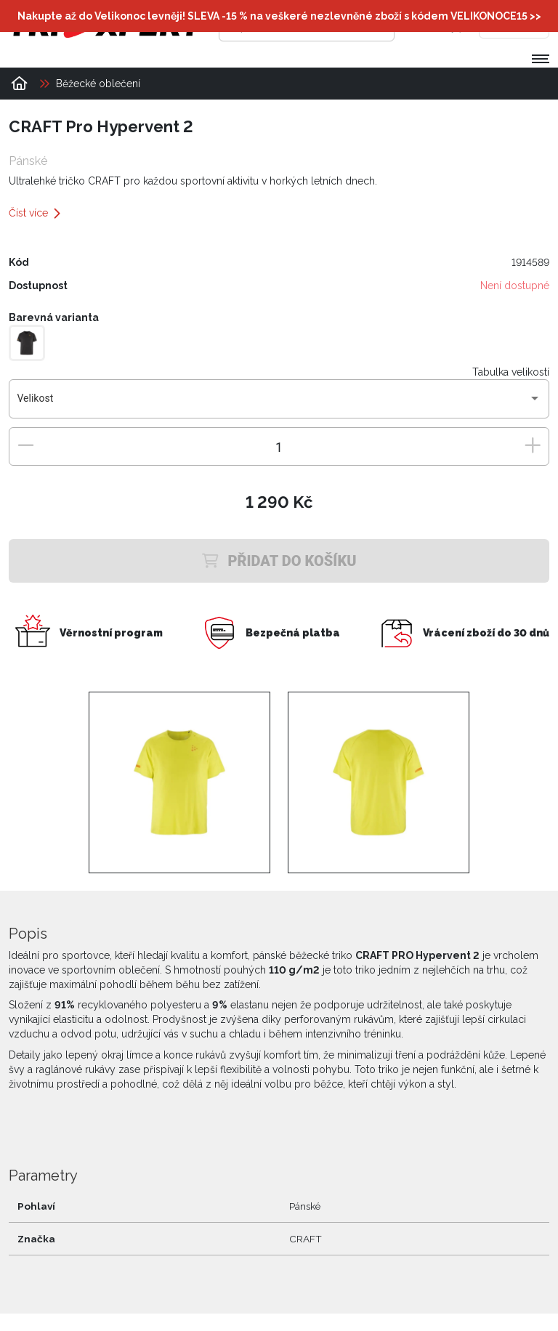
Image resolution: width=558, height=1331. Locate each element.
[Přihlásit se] (426, 25)
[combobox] (279, 404)
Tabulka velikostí (510, 372)
